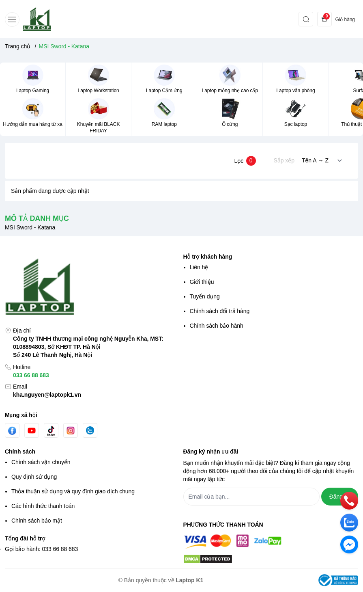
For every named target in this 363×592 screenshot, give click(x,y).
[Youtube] (32, 430)
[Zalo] (90, 430)
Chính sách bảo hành (216, 325)
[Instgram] (71, 430)
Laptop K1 (189, 580)
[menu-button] (12, 19)
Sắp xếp (284, 160)
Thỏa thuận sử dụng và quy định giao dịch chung (73, 491)
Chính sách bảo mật (36, 520)
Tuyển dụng (205, 296)
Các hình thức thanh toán (43, 506)
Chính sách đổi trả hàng (220, 311)
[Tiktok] (51, 431)
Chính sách (20, 451)
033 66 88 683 (31, 375)
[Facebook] (12, 430)
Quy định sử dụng (34, 476)
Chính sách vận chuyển (41, 462)
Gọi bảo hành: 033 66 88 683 (41, 549)
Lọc (245, 161)
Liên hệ (199, 267)
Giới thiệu (202, 282)
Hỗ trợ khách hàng (207, 256)
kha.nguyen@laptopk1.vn (47, 394)
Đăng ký (339, 496)
